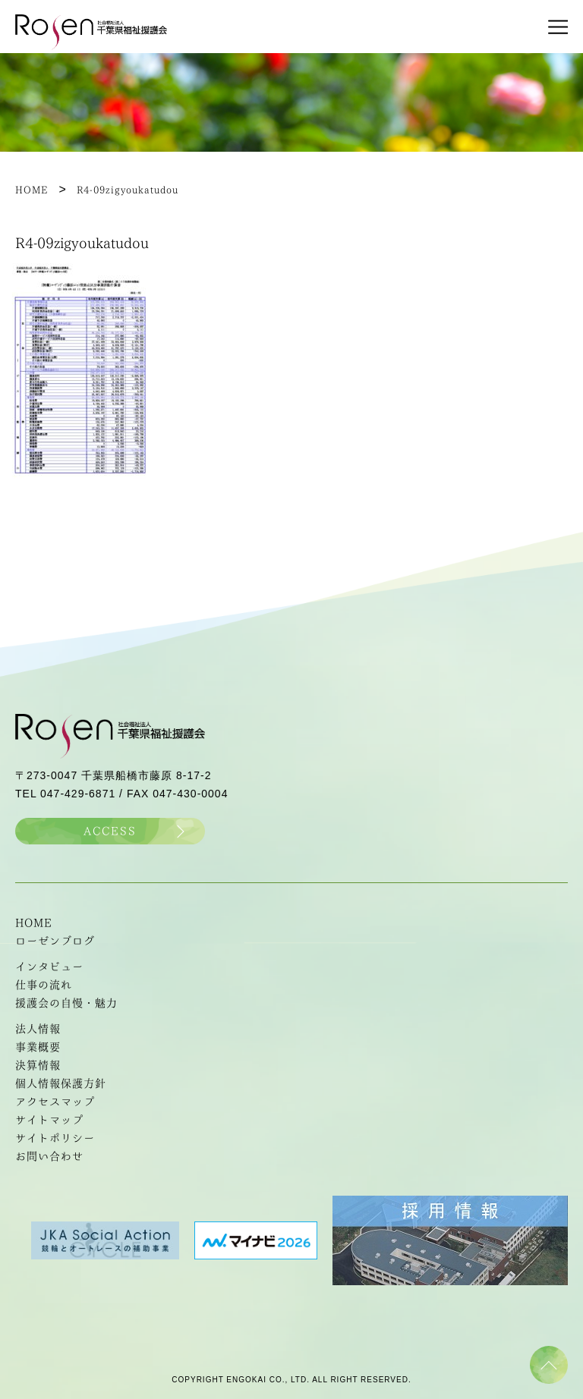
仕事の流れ (43, 984)
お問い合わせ (49, 1156)
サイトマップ (49, 1119)
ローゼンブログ (55, 940)
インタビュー (49, 966)
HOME (33, 922)
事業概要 (38, 1047)
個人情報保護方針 (60, 1083)
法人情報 (38, 1028)
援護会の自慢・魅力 (66, 1003)
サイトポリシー (55, 1138)
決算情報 (38, 1065)
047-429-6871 (77, 794)
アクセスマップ (55, 1101)
